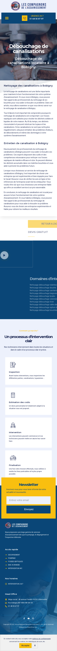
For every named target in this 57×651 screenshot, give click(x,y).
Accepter (25, 645)
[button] (7, 18)
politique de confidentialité (41, 639)
